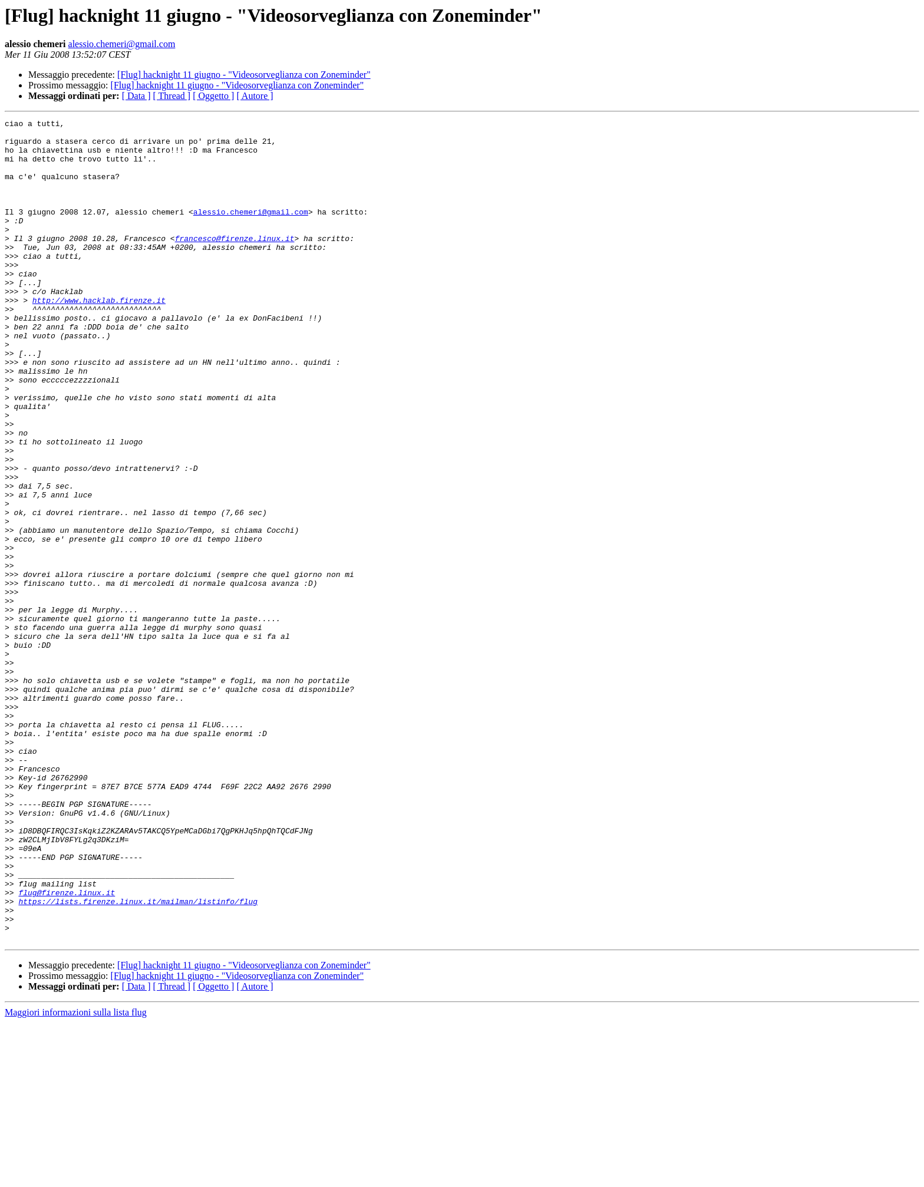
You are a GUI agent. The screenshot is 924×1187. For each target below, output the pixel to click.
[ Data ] (136, 96)
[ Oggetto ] (213, 96)
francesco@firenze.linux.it (235, 263)
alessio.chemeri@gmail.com (122, 44)
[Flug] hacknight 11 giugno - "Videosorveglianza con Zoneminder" (244, 75)
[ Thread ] (172, 96)
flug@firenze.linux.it (66, 1048)
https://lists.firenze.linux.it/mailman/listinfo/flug (138, 1058)
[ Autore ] (254, 96)
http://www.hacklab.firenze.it (99, 337)
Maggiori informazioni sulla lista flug (76, 1177)
